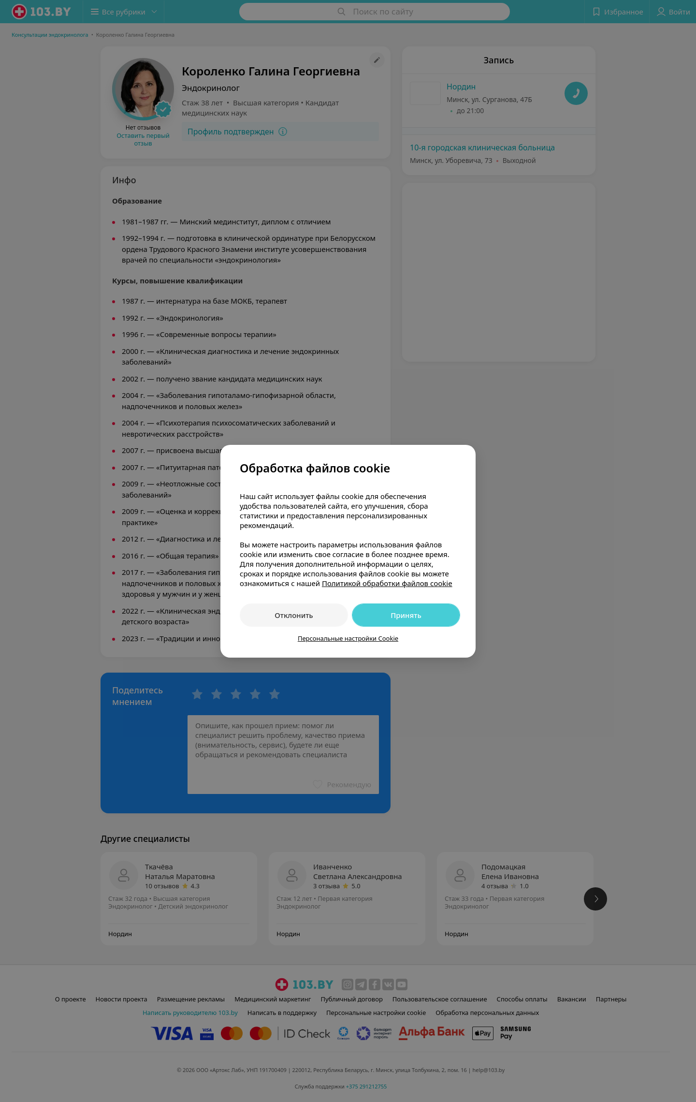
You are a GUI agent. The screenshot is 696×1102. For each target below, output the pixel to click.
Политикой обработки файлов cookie (387, 583)
